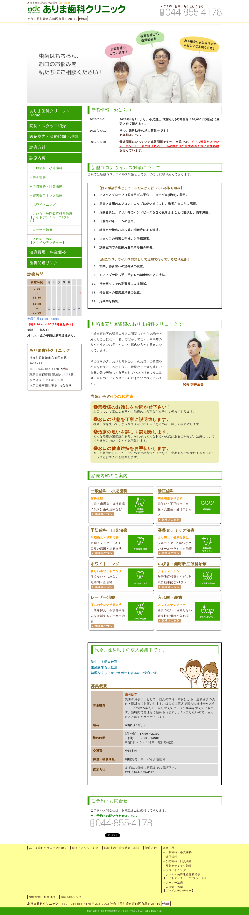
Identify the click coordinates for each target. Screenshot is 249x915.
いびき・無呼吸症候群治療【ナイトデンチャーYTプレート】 (51, 217)
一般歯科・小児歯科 (47, 168)
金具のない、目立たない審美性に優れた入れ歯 (189, 609)
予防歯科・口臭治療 (47, 186)
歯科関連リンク (43, 263)
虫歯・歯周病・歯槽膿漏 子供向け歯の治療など (122, 503)
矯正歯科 (39, 177)
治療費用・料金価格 (47, 252)
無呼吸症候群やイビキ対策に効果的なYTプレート (189, 576)
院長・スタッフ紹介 (47, 126)
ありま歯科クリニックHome (49, 113)
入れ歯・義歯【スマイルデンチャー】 (47, 240)
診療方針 (37, 147)
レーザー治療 (43, 229)
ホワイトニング (44, 204)
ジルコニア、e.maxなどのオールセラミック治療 (189, 542)
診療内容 (37, 158)
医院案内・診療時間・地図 (53, 136)
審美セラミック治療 (47, 195)
